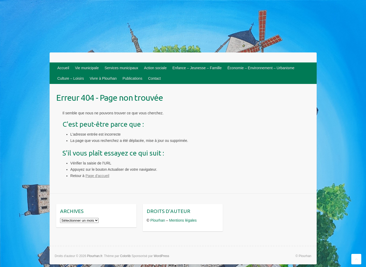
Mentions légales (183, 220)
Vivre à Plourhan (103, 78)
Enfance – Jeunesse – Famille (197, 68)
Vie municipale (87, 68)
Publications (132, 78)
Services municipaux (121, 68)
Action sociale (155, 68)
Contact (154, 78)
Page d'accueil (97, 176)
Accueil (63, 68)
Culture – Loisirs (70, 78)
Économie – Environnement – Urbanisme (260, 68)
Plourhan (157, 220)
